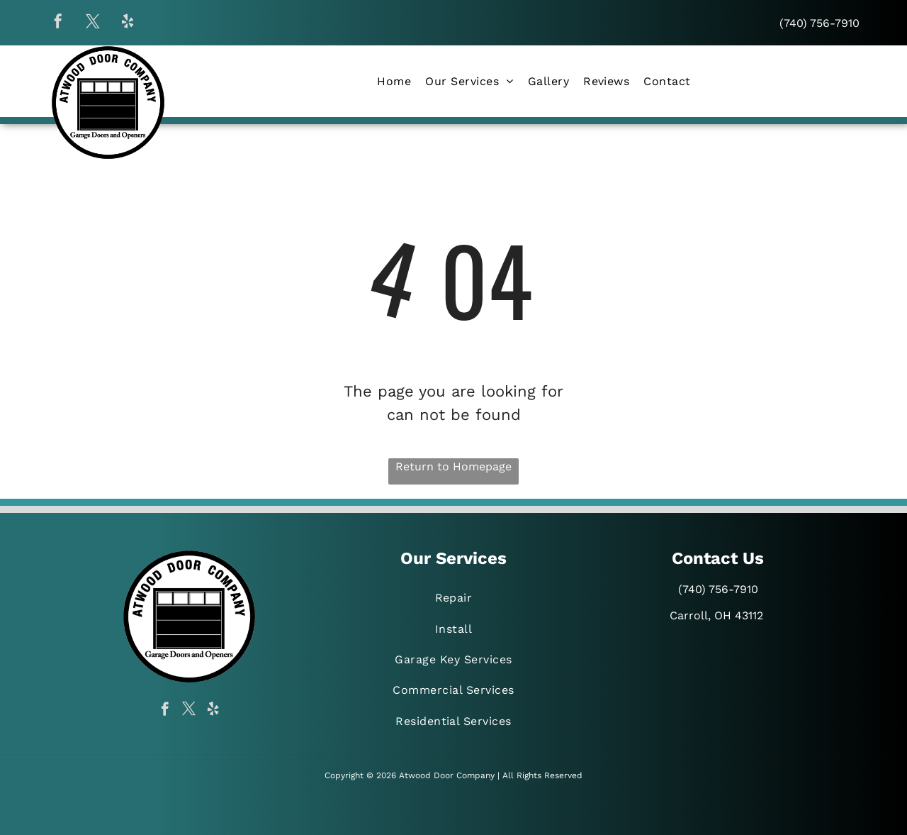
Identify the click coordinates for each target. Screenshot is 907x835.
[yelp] (127, 23)
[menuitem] (394, 81)
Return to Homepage (453, 466)
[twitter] (92, 23)
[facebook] (58, 23)
